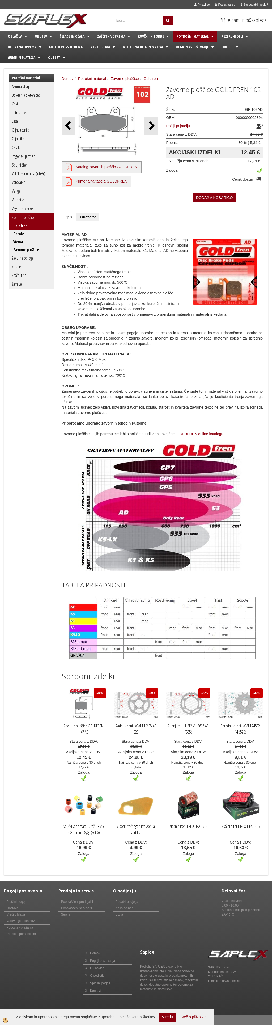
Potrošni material (193, 36)
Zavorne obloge (23, 258)
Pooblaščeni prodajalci (77, 902)
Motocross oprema (66, 46)
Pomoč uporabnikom (21, 934)
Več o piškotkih (194, 1017)
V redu (167, 1017)
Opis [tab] (68, 217)
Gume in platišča (21, 57)
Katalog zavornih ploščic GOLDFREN (107, 167)
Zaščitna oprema (111, 36)
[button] (151, 126)
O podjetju (97, 975)
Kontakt (95, 991)
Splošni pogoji (100, 983)
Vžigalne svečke (22, 208)
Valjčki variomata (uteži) (28, 173)
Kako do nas (124, 908)
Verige (16, 191)
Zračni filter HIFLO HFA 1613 (188, 826)
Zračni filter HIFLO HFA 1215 (241, 826)
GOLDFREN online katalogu (199, 434)
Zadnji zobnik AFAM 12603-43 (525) (188, 729)
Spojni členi (20, 165)
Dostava (12, 908)
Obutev (41, 36)
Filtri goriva (19, 113)
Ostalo (16, 147)
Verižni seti (19, 200)
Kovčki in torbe (151, 36)
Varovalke (18, 182)
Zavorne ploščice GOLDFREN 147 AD (83, 729)
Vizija (119, 914)
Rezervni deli (232, 36)
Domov (67, 79)
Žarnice (17, 284)
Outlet (54, 57)
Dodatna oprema (22, 46)
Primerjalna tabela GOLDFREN (102, 181)
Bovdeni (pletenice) (26, 95)
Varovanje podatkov (21, 921)
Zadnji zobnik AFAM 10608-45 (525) (136, 729)
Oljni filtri (18, 139)
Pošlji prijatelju (178, 126)
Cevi (15, 104)
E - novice (97, 968)
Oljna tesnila (20, 130)
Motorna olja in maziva (143, 46)
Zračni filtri (19, 275)
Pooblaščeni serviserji (76, 908)
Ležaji (15, 121)
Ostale (18, 233)
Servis (65, 914)
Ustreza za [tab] (87, 217)
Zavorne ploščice (23, 217)
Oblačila (15, 36)
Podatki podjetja (127, 902)
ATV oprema (100, 46)
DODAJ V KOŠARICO (214, 198)
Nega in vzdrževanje (192, 46)
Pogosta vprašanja (20, 927)
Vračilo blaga (16, 914)
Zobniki (17, 266)
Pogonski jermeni (24, 156)
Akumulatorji (21, 86)
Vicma (18, 241)
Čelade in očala (72, 36)
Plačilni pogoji (16, 902)
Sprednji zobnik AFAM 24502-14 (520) (240, 729)
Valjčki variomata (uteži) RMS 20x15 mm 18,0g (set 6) (83, 829)
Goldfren (20, 225)
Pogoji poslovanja (102, 961)
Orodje (227, 46)
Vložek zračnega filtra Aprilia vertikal (136, 829)
